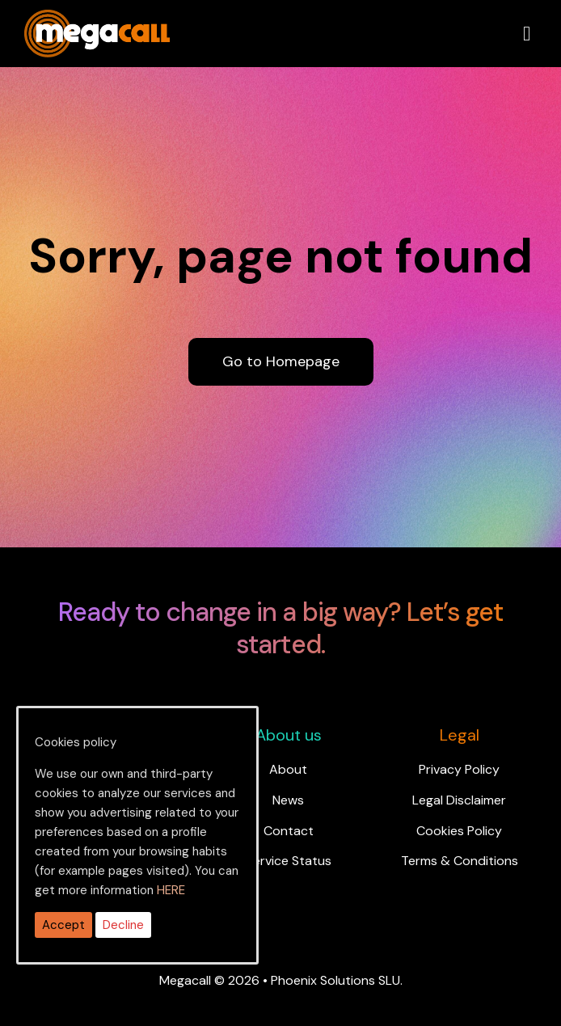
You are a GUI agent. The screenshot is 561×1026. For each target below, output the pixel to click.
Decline (123, 925)
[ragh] (97, 19)
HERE (171, 890)
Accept (63, 925)
